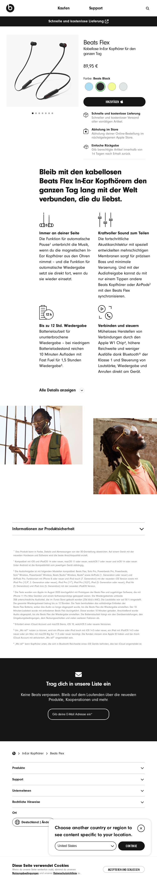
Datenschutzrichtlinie (65, 873)
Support (96, 8)
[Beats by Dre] (10, 8)
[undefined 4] (42, 113)
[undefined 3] (39, 113)
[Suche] (148, 8)
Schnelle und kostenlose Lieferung (78, 21)
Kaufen (64, 8)
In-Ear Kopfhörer (33, 753)
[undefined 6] (49, 113)
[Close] (141, 828)
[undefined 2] (36, 113)
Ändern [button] (33, 823)
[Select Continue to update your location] (131, 845)
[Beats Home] (14, 753)
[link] (114, 102)
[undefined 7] (52, 113)
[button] (42, 71)
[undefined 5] (46, 113)
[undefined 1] (33, 113)
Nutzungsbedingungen (25, 873)
